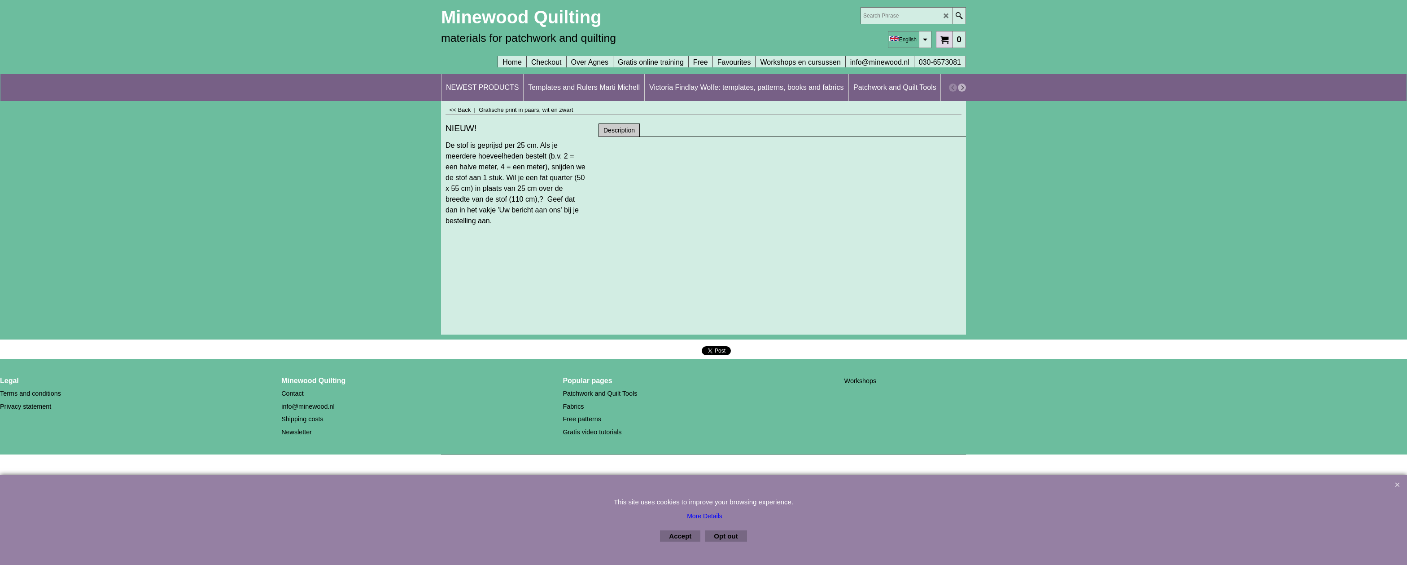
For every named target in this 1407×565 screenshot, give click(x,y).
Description (619, 130)
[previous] (953, 88)
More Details (704, 516)
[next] (962, 88)
